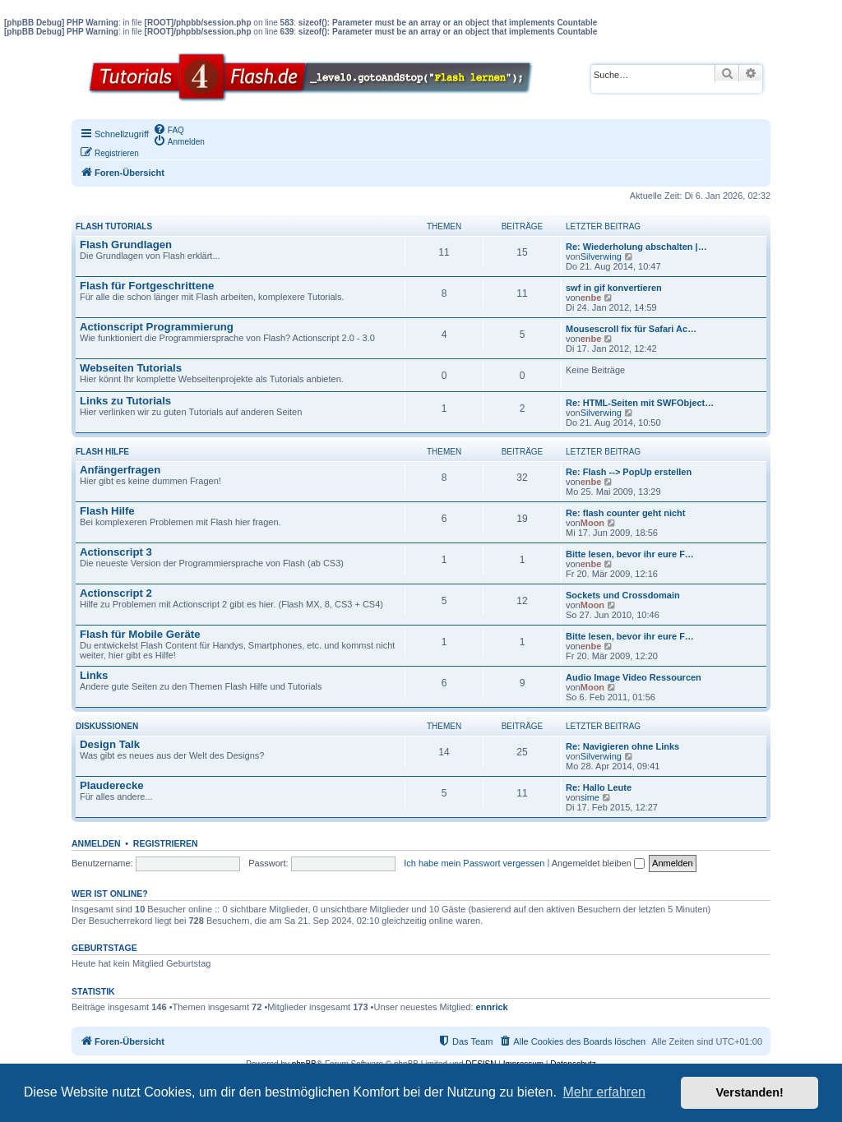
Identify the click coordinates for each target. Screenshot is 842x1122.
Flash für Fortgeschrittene (147, 285)
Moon (592, 523)
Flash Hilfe (102, 451)
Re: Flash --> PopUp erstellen (629, 472)
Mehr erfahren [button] (603, 1092)
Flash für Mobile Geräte (140, 634)
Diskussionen (107, 726)
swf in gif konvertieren (614, 288)
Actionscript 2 (116, 593)
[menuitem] (168, 129)
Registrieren (165, 843)
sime (590, 797)
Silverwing (601, 256)
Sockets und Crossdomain (623, 595)
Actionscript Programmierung (157, 327)
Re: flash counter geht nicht (625, 513)
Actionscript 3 (116, 552)
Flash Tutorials (114, 226)
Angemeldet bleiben (598, 863)
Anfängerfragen (120, 470)
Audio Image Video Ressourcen (633, 677)
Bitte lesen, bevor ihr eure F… (630, 554)
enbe (591, 297)
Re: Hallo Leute (599, 787)
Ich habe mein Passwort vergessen (474, 863)
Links (94, 675)
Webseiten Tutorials (131, 368)
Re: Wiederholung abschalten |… (636, 247)
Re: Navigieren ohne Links (622, 746)
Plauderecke (112, 785)
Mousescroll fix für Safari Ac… (631, 329)
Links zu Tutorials (125, 401)
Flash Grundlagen (126, 244)
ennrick (492, 1007)
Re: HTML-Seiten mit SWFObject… (640, 403)
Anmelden (96, 843)
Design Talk (110, 744)
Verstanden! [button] (750, 1092)
